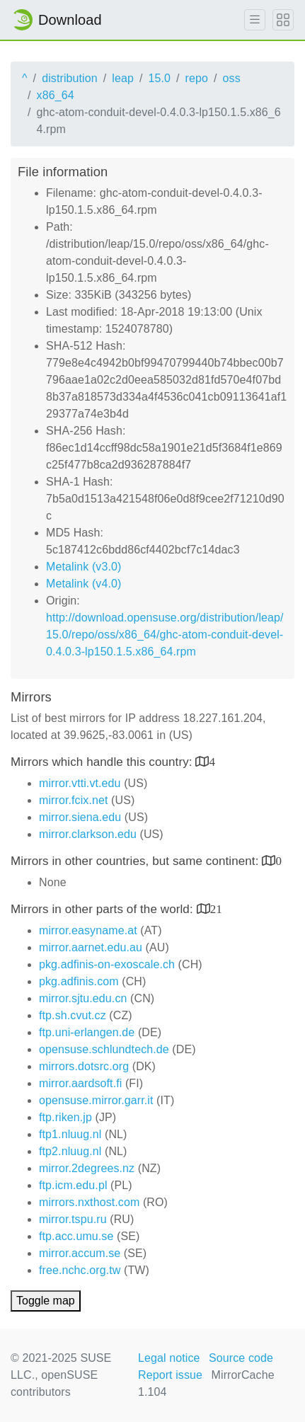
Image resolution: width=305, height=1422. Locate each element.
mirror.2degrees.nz (86, 1168)
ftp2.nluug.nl (70, 1151)
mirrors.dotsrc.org (84, 1066)
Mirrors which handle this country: (103, 762)
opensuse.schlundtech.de (104, 1049)
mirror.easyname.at (88, 930)
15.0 (159, 78)
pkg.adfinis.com (79, 981)
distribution (70, 78)
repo (196, 78)
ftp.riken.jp (65, 1117)
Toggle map (45, 1301)
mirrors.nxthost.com (89, 1202)
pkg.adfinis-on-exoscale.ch (107, 964)
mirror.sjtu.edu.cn (83, 998)
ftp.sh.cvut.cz (72, 1015)
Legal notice (169, 1358)
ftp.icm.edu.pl (73, 1185)
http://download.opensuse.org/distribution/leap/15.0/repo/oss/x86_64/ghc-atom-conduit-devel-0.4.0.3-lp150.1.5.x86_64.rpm (165, 635)
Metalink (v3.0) (83, 567)
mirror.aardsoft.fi (80, 1083)
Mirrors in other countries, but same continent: (136, 861)
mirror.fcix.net (73, 800)
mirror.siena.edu (80, 817)
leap (123, 78)
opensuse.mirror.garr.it (96, 1100)
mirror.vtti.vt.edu (80, 783)
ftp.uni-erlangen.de (86, 1032)
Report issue (170, 1375)
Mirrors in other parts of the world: (104, 909)
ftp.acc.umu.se (76, 1236)
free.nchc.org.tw (79, 1270)
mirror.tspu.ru (73, 1219)
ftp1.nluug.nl (70, 1134)
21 (216, 908)
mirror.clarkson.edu (88, 834)
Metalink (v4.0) (83, 584)
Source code (241, 1358)
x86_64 (55, 95)
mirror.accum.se (79, 1253)
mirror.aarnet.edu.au (90, 947)
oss (232, 78)
